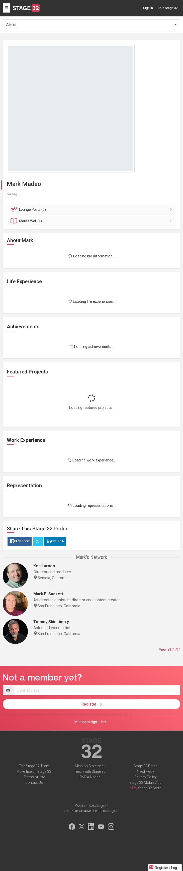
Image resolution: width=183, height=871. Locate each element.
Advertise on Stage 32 (34, 771)
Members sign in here (91, 722)
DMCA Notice (89, 777)
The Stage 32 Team (34, 766)
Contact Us (34, 783)
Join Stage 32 (168, 8)
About (12, 24)
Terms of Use (34, 777)
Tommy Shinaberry (51, 621)
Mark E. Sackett (48, 594)
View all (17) (169, 649)
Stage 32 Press (145, 766)
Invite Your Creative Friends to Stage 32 (91, 811)
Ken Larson (44, 565)
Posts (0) (92, 210)
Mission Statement (90, 766)
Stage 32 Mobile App (145, 783)
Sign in (148, 8)
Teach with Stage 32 (90, 771)
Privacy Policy (145, 777)
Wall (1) (92, 221)
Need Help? (145, 771)
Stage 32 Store (149, 788)
